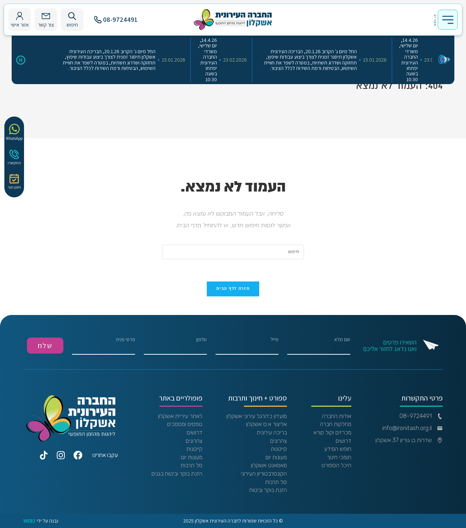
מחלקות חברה (335, 424)
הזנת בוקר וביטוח (268, 490)
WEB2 (29, 521)
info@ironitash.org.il (412, 428)
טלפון (175, 346)
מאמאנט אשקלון (269, 465)
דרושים (343, 441)
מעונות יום (276, 457)
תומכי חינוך (339, 457)
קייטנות (279, 449)
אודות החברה (336, 416)
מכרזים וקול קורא (332, 432)
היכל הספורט (336, 465)
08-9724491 (116, 19)
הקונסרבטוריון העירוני (264, 473)
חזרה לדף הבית (233, 289)
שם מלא (318, 346)
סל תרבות (276, 482)
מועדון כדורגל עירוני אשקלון (256, 416)
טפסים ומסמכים (184, 424)
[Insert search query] (233, 252)
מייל (247, 346)
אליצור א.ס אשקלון (266, 424)
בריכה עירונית (272, 432)
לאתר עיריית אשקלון (180, 416)
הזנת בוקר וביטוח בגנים (176, 473)
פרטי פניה (103, 346)
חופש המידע (337, 449)
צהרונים (278, 441)
